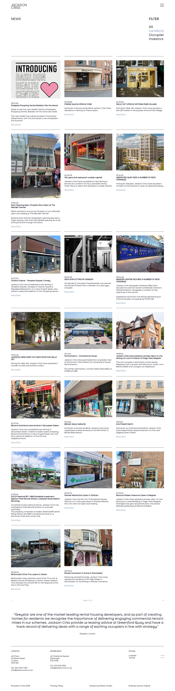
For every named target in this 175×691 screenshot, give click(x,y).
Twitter (132, 658)
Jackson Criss (19, 6)
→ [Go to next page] (163, 600)
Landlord (156, 31)
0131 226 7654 (60, 666)
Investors (156, 39)
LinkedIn (132, 656)
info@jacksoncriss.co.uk (22, 670)
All (151, 27)
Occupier (156, 35)
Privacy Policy (56, 686)
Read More (16, 124)
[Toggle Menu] (162, 5)
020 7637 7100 (21, 668)
